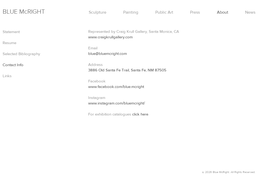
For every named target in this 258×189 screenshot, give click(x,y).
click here (140, 114)
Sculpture (97, 12)
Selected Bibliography (21, 53)
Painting (130, 12)
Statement (11, 31)
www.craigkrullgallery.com (110, 37)
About (222, 12)
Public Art (164, 12)
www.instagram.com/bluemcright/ (116, 103)
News (250, 12)
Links (7, 76)
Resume (9, 42)
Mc (24, 12)
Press (195, 12)
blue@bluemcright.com (107, 53)
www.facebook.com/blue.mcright (116, 86)
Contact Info (13, 64)
